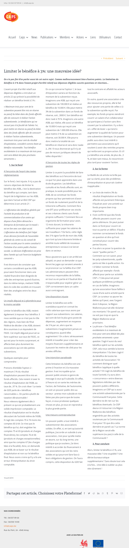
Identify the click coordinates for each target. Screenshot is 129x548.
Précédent (108, 58)
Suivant (119, 58)
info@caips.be (29, 3)
